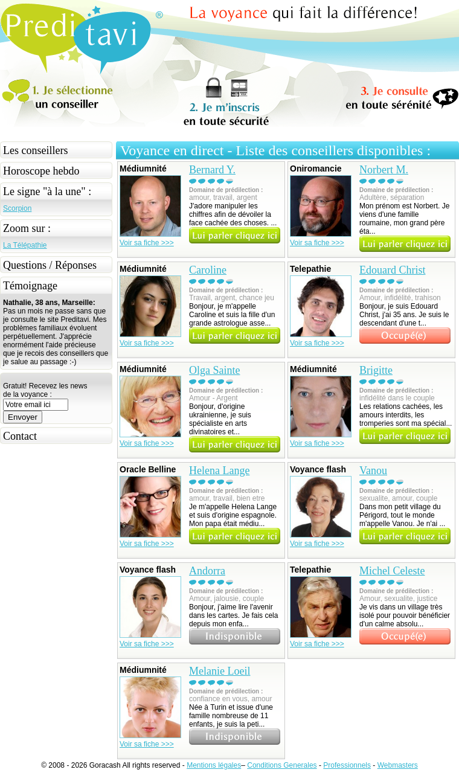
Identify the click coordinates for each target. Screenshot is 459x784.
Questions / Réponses (50, 265)
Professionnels (347, 765)
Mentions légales (214, 765)
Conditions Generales (281, 765)
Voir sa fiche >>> (147, 243)
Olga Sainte (214, 370)
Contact (20, 436)
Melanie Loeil (219, 671)
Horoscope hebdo (41, 171)
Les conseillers (35, 150)
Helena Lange (219, 470)
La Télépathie (25, 245)
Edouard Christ (392, 270)
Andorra (207, 571)
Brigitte (376, 370)
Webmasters (397, 765)
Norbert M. (383, 170)
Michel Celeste (392, 571)
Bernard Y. (212, 170)
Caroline (207, 270)
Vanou (373, 470)
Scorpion (17, 208)
